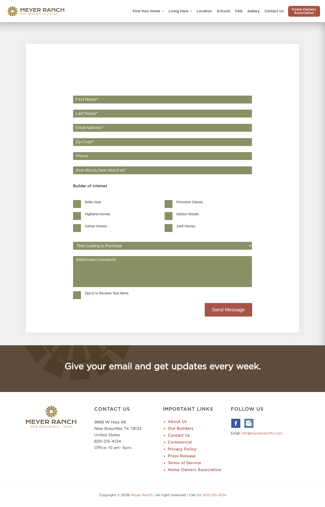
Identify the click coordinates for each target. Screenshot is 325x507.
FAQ (239, 11)
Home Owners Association (304, 11)
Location (204, 11)
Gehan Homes (107, 226)
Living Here (181, 11)
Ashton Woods (187, 214)
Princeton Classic (189, 202)
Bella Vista (104, 202)
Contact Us (274, 11)
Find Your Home (149, 11)
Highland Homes (109, 214)
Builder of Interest (101, 186)
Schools (223, 11)
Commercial (180, 443)
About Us (177, 422)
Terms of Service (184, 463)
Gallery (254, 11)
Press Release (182, 457)
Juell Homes (185, 226)
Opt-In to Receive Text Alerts (117, 294)
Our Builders (180, 429)
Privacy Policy (182, 450)
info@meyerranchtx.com (262, 434)
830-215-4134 (107, 441)
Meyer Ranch (142, 495)
